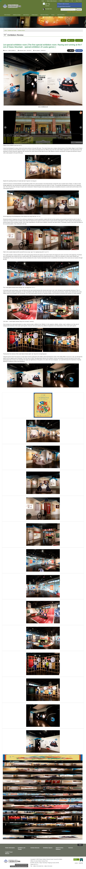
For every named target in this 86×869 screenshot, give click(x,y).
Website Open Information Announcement (19, 866)
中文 (72, 1)
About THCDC (79, 1)
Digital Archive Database (44, 14)
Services (53, 14)
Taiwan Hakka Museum (52, 1)
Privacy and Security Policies (21, 864)
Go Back (80, 40)
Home (43, 1)
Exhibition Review (21, 30)
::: (0, 0)
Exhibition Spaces (35, 14)
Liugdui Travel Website (61, 14)
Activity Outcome (26, 14)
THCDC (61, 1)
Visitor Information (7, 14)
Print (64, 40)
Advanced (79, 9)
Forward (72, 40)
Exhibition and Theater (17, 14)
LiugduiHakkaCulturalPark (63, 6)
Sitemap (67, 1)
